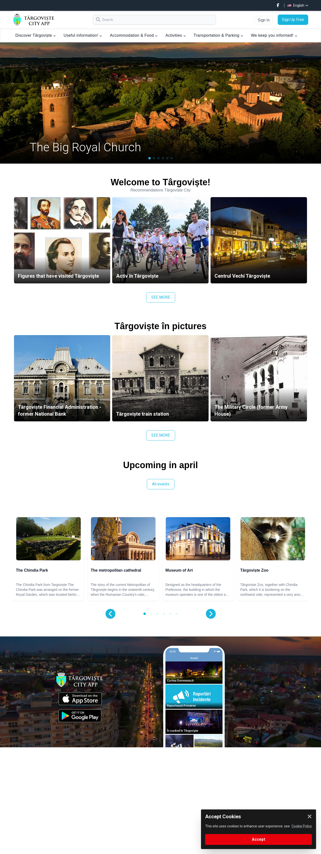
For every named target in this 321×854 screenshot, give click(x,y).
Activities (176, 35)
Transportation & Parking (218, 35)
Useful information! (82, 35)
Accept (258, 839)
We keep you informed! (274, 35)
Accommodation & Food (134, 35)
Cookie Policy (301, 826)
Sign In (264, 20)
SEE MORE (160, 297)
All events (160, 484)
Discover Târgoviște (35, 35)
